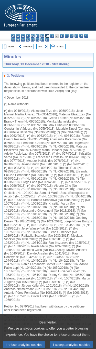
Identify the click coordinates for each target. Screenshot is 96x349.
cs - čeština (23, 36)
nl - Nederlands (13, 40)
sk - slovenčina (33, 40)
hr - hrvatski (62, 36)
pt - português (23, 40)
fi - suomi (42, 40)
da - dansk (28, 36)
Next (39, 46)
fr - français (52, 36)
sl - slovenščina (37, 40)
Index (11, 46)
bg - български (13, 36)
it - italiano (67, 36)
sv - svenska (47, 40)
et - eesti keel (37, 36)
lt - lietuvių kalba (76, 36)
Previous (28, 46)
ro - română (28, 40)
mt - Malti (86, 36)
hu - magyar (81, 36)
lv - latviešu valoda (71, 36)
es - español (18, 36)
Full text (60, 46)
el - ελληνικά (42, 36)
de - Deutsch (33, 36)
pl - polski (18, 40)
